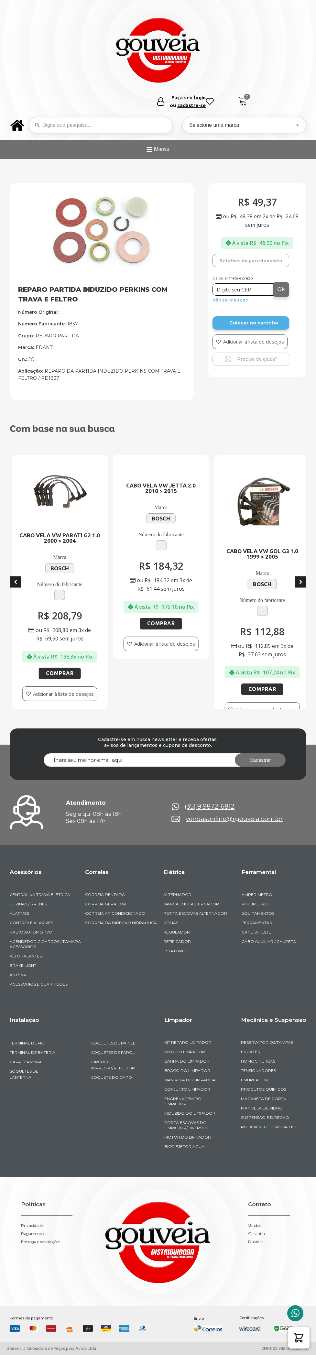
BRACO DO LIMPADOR (187, 1070)
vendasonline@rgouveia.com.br (234, 819)
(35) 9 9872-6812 (209, 806)
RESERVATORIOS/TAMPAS (267, 1042)
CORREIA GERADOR (105, 904)
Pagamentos (33, 1234)
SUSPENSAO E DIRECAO (265, 1117)
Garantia (256, 1234)
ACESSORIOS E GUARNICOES (39, 984)
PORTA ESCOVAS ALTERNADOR (195, 913)
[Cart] (242, 101)
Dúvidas (255, 1242)
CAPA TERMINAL (26, 1061)
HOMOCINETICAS (258, 1061)
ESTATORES (175, 950)
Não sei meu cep (230, 300)
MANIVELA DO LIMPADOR (190, 1079)
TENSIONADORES (258, 1070)
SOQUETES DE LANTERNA (24, 1074)
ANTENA (18, 974)
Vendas (254, 1226)
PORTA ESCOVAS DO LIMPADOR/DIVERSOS (186, 1125)
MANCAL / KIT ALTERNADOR (191, 904)
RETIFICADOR (177, 941)
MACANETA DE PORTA (263, 1098)
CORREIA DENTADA (105, 894)
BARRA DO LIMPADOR (187, 1061)
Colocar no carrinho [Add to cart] (253, 323)
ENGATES (250, 1051)
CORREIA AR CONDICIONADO (115, 913)
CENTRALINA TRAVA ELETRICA (40, 894)
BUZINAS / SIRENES (28, 904)
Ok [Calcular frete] (281, 289)
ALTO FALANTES (26, 956)
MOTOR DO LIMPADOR (187, 1137)
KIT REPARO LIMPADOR (188, 1042)
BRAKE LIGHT (23, 965)
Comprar (94, 673)
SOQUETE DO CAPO (111, 1077)
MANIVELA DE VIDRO (262, 1108)
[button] (299, 1338)
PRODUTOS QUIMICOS (263, 1089)
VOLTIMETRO (255, 904)
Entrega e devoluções (40, 1242)
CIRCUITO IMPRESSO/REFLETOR (113, 1064)
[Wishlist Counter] (210, 102)
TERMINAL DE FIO (27, 1043)
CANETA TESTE (256, 932)
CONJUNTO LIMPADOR (187, 1089)
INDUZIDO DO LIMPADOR (189, 1113)
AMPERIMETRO (257, 894)
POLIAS (170, 922)
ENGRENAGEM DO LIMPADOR (183, 1101)
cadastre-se (191, 105)
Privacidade (32, 1226)
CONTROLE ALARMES (31, 922)
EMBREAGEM (254, 1079)
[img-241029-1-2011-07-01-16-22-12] (101, 264)
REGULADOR (176, 932)
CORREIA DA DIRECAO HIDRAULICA (121, 922)
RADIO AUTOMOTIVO (31, 932)
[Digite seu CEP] (243, 289)
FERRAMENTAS (257, 922)
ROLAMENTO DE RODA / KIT (269, 1126)
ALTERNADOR (177, 894)
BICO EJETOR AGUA (184, 1146)
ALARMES (19, 913)
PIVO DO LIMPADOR (184, 1051)
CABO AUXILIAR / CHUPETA (269, 941)
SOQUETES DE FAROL (113, 1052)
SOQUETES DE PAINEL (113, 1043)
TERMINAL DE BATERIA (32, 1052)
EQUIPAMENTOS (258, 913)
